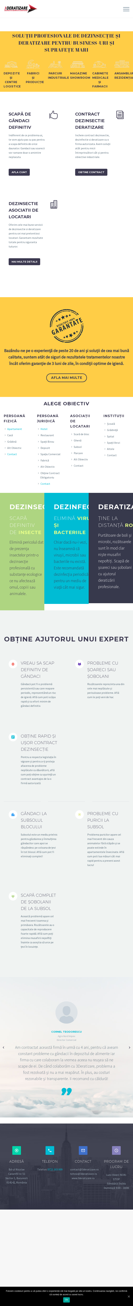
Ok (66, 1299)
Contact (12, 454)
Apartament (14, 429)
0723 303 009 (55, 1169)
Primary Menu (126, 9)
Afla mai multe (66, 378)
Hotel (44, 429)
